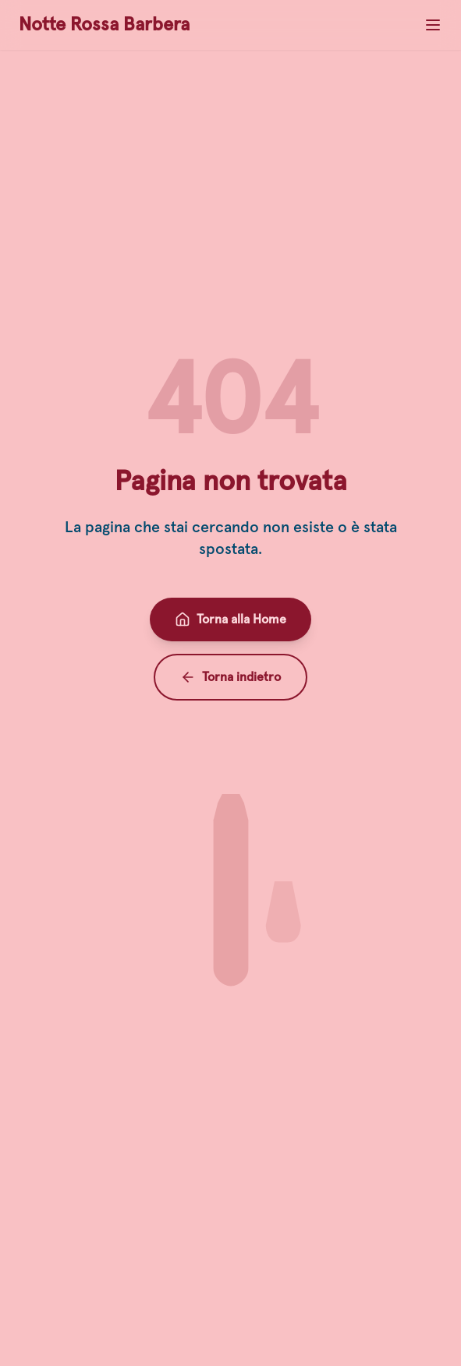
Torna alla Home (230, 619)
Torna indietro (230, 677)
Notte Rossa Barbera (104, 25)
